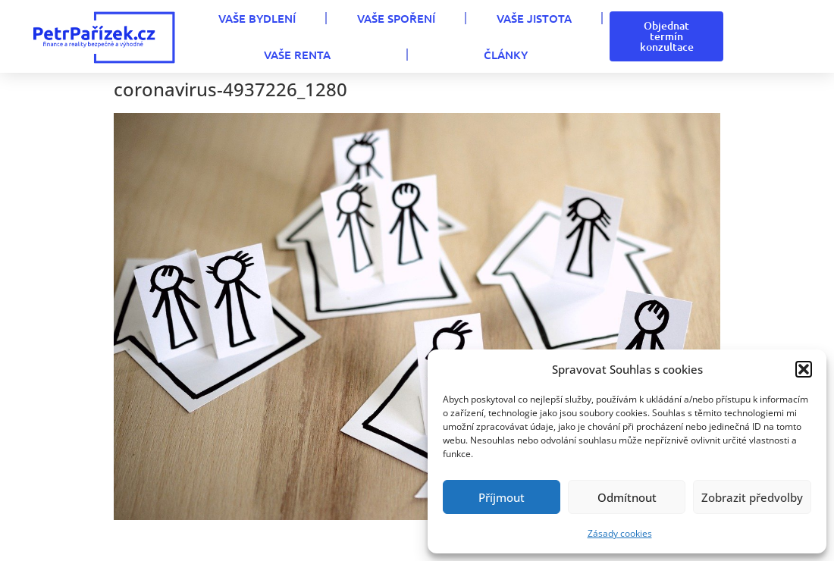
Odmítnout (627, 497)
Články (506, 54)
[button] (803, 369)
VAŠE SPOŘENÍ (396, 18)
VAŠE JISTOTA (534, 18)
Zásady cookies (620, 533)
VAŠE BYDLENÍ (257, 18)
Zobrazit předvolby (752, 497)
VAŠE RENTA (297, 54)
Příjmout (501, 497)
